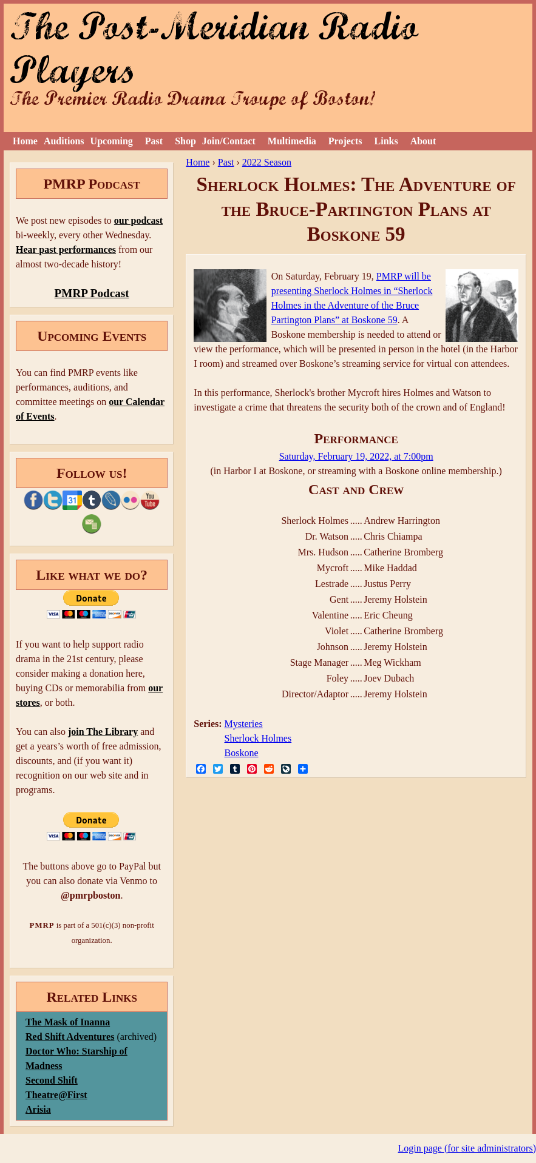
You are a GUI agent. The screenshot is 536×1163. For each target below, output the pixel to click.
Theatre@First (56, 1095)
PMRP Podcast (92, 293)
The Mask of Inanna (67, 1022)
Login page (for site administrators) (467, 1148)
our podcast (138, 220)
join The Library (103, 731)
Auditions (64, 141)
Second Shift (51, 1080)
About (423, 141)
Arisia (38, 1109)
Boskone (242, 753)
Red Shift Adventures (69, 1036)
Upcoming (111, 141)
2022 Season (266, 162)
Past (154, 141)
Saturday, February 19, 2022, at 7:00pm (356, 456)
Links (386, 141)
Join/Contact (229, 141)
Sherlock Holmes (258, 738)
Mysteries (244, 724)
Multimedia (292, 141)
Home (25, 141)
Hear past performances (66, 249)
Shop (185, 141)
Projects (345, 141)
